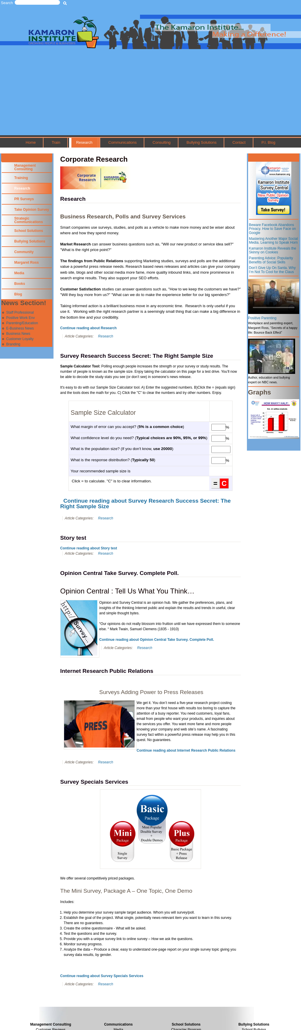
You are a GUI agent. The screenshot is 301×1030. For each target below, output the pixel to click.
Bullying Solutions (201, 142)
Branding (13, 344)
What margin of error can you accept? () (127, 426)
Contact (239, 142)
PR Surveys (24, 199)
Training (21, 178)
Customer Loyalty (20, 339)
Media (19, 273)
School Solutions (28, 231)
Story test (73, 538)
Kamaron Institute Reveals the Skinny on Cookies (272, 250)
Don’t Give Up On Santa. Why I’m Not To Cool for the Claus (272, 270)
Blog (18, 294)
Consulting (161, 142)
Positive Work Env (20, 318)
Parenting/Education (22, 323)
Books (19, 284)
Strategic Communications (28, 220)
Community (24, 252)
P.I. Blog (268, 142)
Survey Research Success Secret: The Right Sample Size (136, 356)
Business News (18, 334)
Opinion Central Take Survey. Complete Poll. (119, 573)
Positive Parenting (262, 318)
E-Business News (20, 328)
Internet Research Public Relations (106, 671)
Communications (122, 142)
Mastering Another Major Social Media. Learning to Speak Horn (273, 241)
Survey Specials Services (94, 782)
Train (56, 142)
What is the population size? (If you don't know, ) (122, 449)
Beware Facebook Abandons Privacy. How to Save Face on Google (272, 229)
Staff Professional (20, 312)
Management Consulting (25, 167)
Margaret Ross (26, 262)
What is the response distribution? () (113, 460)
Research (84, 142)
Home (31, 142)
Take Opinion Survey (31, 210)
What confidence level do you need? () (139, 438)
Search (7, 3)
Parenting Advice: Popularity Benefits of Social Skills (271, 260)
